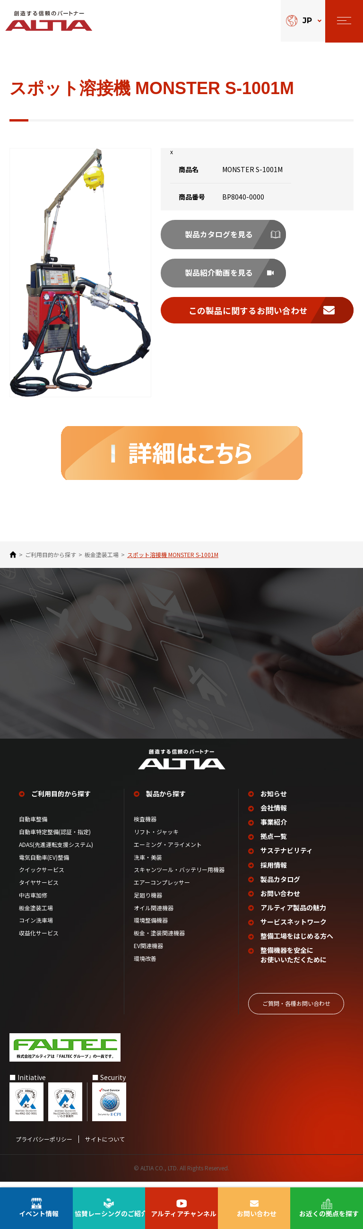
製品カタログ (281, 885)
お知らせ (274, 801)
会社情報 (274, 815)
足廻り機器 (148, 902)
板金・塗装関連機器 (159, 941)
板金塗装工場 (102, 554)
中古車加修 (33, 902)
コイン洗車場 (36, 928)
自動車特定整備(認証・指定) (57, 839)
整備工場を (297, 942)
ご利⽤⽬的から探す (50, 554)
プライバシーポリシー (44, 1144)
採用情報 (274, 871)
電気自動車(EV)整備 (44, 865)
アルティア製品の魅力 (294, 913)
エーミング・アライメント (168, 852)
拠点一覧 (274, 843)
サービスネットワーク (294, 927)
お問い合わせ (281, 899)
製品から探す (166, 801)
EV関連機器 (148, 954)
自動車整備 (33, 827)
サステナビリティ (287, 857)
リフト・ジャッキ (156, 839)
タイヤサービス (39, 890)
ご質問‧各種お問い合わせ (296, 1008)
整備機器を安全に (294, 960)
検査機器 (145, 827)
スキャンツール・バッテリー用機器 (179, 877)
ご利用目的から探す (61, 801)
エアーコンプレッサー (162, 890)
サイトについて (105, 1144)
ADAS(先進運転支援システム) (56, 852)
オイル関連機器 (153, 915)
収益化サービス (39, 941)
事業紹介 (274, 829)
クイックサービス (41, 877)
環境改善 (145, 966)
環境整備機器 (151, 928)
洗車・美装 (148, 865)
